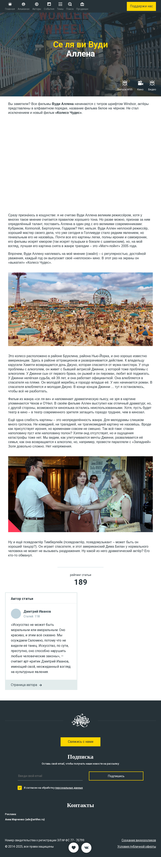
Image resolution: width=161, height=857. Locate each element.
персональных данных (69, 787)
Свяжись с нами (80, 742)
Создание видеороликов (139, 840)
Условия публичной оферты (136, 846)
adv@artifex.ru (35, 819)
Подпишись (116, 776)
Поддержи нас (141, 6)
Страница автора (27, 685)
